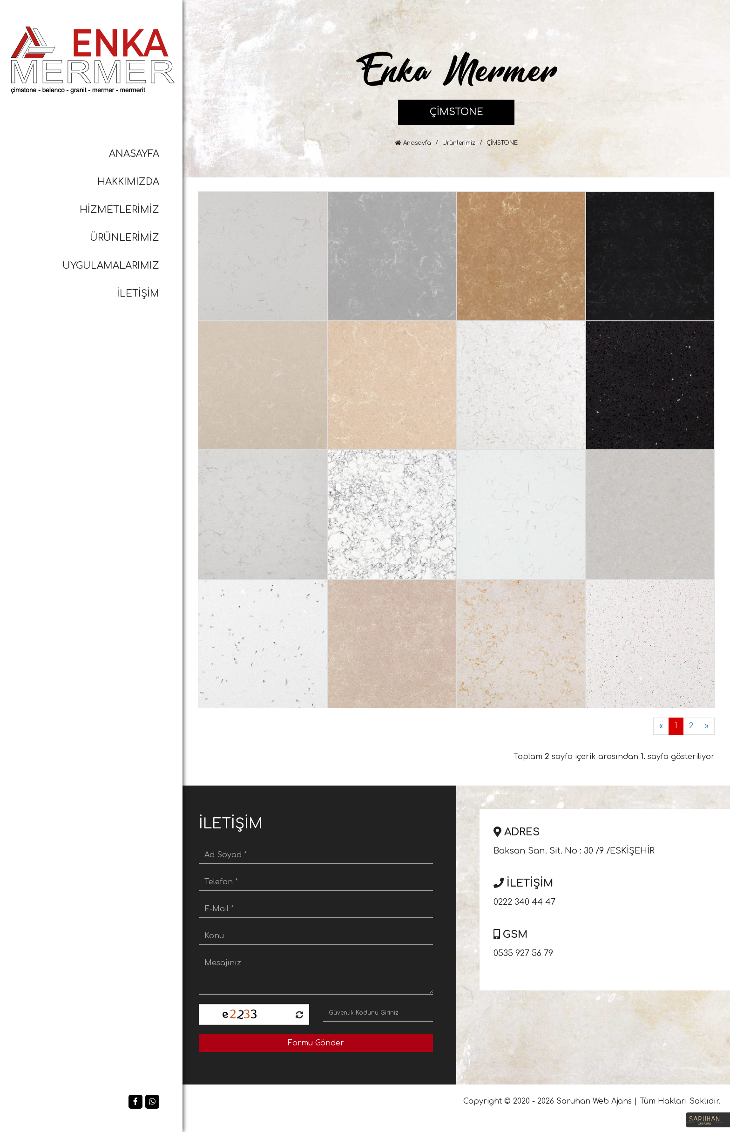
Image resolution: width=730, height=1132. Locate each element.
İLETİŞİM (138, 293)
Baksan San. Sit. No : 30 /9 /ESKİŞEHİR (608, 839)
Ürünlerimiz (458, 143)
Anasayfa (413, 143)
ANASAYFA (134, 154)
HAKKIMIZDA (128, 181)
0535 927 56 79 (608, 941)
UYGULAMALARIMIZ (110, 265)
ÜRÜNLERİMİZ (124, 237)
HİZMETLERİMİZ (119, 209)
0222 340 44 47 (608, 890)
